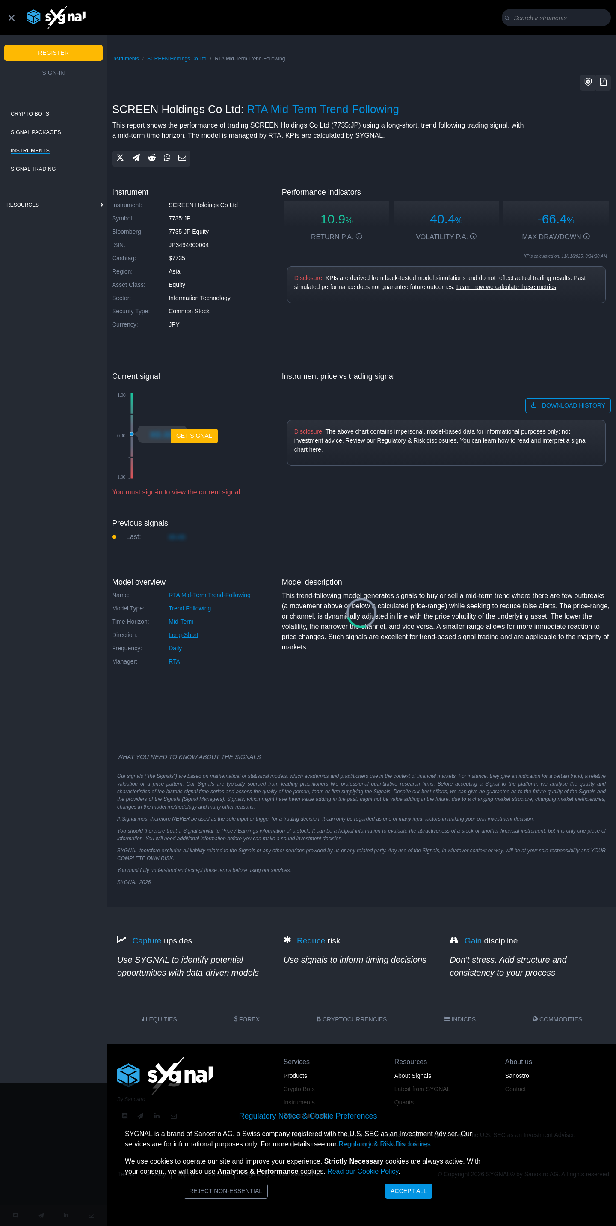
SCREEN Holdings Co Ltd (177, 59)
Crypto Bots (30, 114)
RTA (174, 661)
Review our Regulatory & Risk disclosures (401, 440)
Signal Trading (33, 169)
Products (295, 1075)
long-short (183, 634)
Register (53, 52)
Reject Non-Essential (225, 1190)
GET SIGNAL (194, 435)
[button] (588, 83)
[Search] (558, 18)
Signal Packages (36, 132)
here (315, 449)
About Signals (412, 1075)
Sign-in (53, 72)
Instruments (30, 151)
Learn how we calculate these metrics (506, 286)
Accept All (409, 1190)
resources (22, 205)
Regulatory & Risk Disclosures (384, 1144)
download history (568, 405)
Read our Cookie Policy (362, 1171)
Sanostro (517, 1075)
